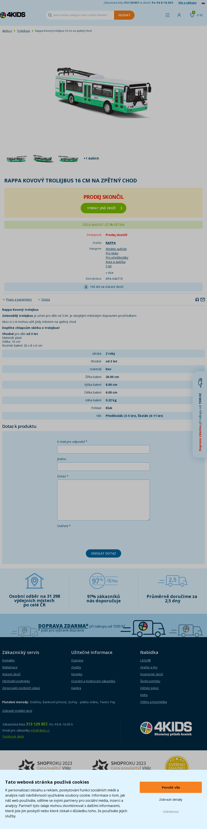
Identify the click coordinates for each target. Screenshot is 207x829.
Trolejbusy (23, 31)
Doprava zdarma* (63, 625)
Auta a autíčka (115, 262)
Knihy (144, 695)
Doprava (77, 660)
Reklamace (9, 667)
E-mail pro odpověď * (72, 442)
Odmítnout (171, 811)
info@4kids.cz (40, 730)
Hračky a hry (148, 667)
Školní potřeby (150, 681)
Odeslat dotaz (103, 553)
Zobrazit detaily (170, 799)
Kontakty (8, 660)
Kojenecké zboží (151, 674)
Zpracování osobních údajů (21, 688)
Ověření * (64, 526)
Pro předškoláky (117, 257)
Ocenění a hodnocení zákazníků (93, 681)
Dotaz (45, 299)
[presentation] (90, 537)
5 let (109, 266)
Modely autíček (116, 249)
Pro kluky (112, 253)
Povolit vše (171, 787)
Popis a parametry (19, 299)
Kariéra (76, 688)
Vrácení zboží (11, 674)
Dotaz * (62, 476)
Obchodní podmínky (16, 681)
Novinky (76, 674)
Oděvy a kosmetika (153, 702)
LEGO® (145, 660)
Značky (76, 667)
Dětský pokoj (149, 688)
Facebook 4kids (13, 736)
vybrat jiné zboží (104, 208)
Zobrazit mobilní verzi (17, 711)
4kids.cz (7, 31)
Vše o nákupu (187, 3)
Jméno (61, 459)
